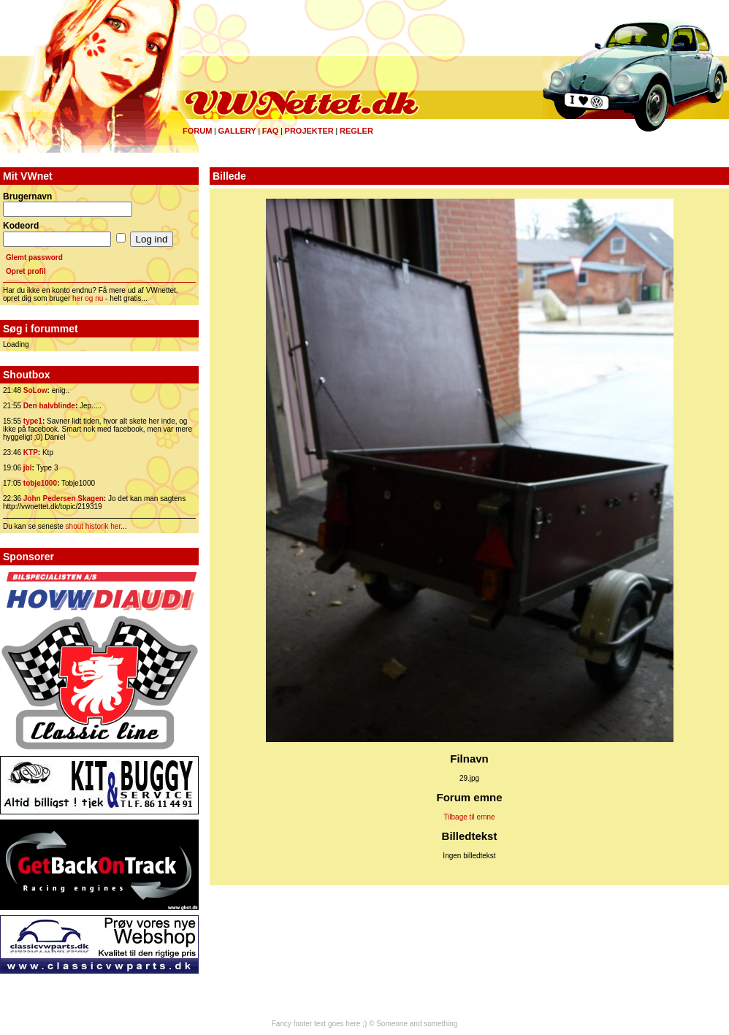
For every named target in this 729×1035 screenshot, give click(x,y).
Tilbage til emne (469, 817)
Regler (356, 130)
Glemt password (34, 257)
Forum (197, 130)
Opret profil (25, 271)
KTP (30, 452)
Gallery (237, 130)
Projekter (309, 130)
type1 (32, 421)
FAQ (270, 130)
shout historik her (93, 526)
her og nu (87, 298)
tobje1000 (40, 483)
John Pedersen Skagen (63, 498)
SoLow (35, 390)
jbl (27, 468)
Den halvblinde (49, 406)
